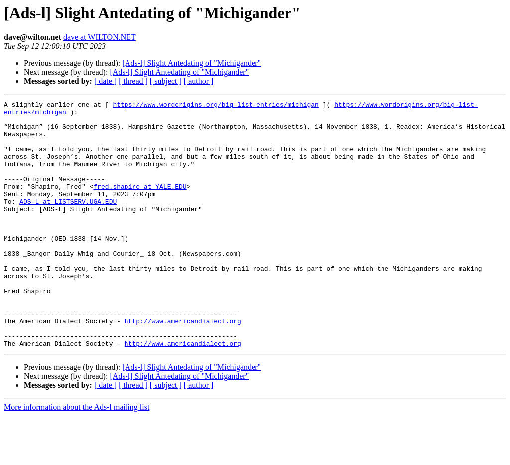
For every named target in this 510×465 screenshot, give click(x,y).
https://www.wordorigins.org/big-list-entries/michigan (215, 105)
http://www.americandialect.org (183, 365)
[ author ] (199, 81)
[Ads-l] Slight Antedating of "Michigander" (191, 63)
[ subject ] (166, 81)
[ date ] (105, 81)
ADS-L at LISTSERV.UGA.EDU (68, 222)
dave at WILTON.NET (99, 37)
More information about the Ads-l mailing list (76, 456)
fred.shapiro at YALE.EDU (139, 204)
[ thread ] (133, 81)
